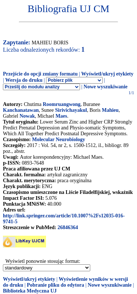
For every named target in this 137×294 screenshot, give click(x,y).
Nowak (27, 116)
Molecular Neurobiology (58, 139)
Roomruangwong (61, 104)
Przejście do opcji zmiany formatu (40, 74)
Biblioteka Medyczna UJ (30, 291)
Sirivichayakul (71, 110)
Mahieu (110, 110)
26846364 (67, 227)
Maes (61, 116)
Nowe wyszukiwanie (106, 86)
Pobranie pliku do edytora (55, 285)
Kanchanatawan (21, 110)
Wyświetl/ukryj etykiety (107, 74)
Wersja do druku (23, 80)
